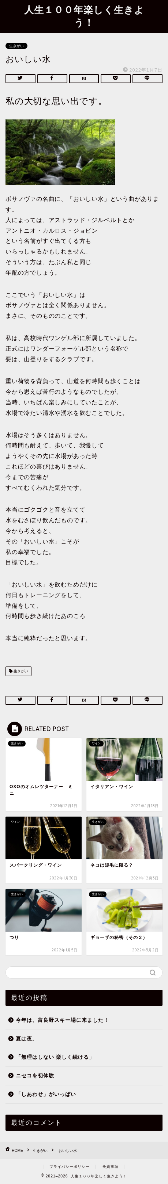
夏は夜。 (27, 1039)
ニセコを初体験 (35, 1075)
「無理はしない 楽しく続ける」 (55, 1057)
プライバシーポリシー (69, 1167)
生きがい (16, 46)
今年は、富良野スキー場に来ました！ (62, 1020)
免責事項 (110, 1167)
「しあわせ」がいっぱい (46, 1094)
